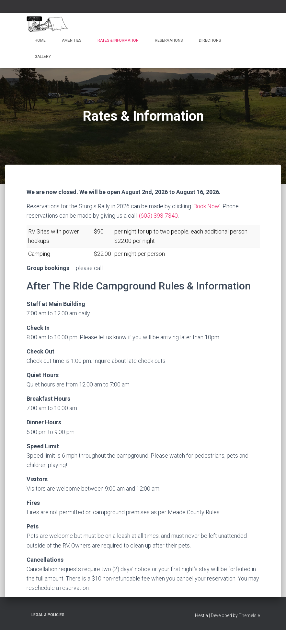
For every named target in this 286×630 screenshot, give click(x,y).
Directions (210, 40)
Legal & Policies (47, 615)
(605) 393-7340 (158, 215)
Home (40, 40)
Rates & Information (118, 40)
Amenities (71, 40)
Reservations (169, 40)
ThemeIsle (249, 615)
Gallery (43, 56)
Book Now (206, 206)
